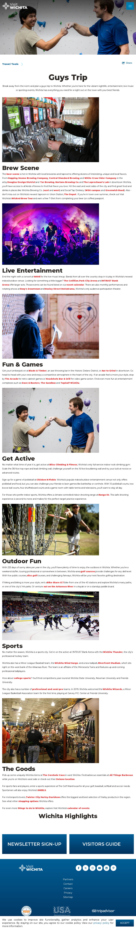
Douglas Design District (21, 182)
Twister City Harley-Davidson (43, 797)
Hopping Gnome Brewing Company (28, 178)
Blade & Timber (38, 370)
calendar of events (78, 808)
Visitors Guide (102, 844)
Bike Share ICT (55, 582)
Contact (68, 884)
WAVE (37, 276)
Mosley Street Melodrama (60, 289)
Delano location (65, 779)
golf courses (88, 571)
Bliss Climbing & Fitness (63, 464)
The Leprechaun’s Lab (96, 182)
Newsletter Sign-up (34, 844)
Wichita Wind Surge (66, 663)
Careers (68, 888)
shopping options (28, 801)
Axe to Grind (109, 370)
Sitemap (68, 897)
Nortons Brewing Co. (67, 182)
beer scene (13, 174)
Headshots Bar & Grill (58, 379)
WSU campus (92, 190)
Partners (68, 879)
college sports (22, 678)
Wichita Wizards (112, 689)
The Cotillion (71, 280)
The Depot (70, 194)
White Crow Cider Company (100, 178)
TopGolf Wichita (70, 383)
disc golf (32, 575)
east (46, 190)
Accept (124, 923)
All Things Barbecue (121, 775)
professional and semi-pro (47, 689)
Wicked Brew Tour (22, 198)
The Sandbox (48, 383)
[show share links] (127, 63)
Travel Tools (10, 64)
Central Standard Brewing (64, 178)
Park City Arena (88, 280)
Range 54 (104, 495)
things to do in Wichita (31, 808)
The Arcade (12, 379)
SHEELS (42, 790)
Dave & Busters (31, 383)
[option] (68, 27)
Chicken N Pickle (46, 479)
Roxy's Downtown (30, 289)
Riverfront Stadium (109, 663)
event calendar (75, 284)
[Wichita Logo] (14, 6)
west (56, 190)
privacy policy (101, 923)
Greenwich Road (114, 190)
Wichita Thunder (113, 652)
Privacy (68, 892)
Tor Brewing (47, 182)
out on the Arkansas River (58, 586)
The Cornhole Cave (54, 775)
